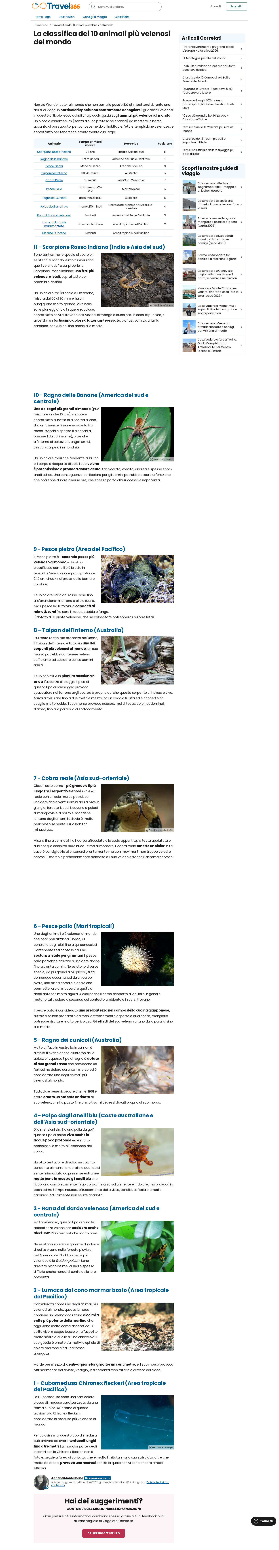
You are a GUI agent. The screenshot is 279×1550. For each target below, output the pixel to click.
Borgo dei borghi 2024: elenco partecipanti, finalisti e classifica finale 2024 (208, 104)
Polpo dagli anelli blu (54, 206)
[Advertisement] (104, 76)
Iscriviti (236, 6)
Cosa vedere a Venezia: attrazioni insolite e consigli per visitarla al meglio (208, 327)
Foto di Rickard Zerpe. (162, 1447)
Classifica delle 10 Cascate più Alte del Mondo (208, 129)
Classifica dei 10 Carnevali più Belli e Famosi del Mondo (206, 79)
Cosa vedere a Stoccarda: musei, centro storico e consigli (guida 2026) (208, 239)
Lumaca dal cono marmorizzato (54, 224)
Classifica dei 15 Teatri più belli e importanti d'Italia (204, 141)
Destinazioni (66, 17)
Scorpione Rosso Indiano (54, 152)
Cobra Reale (54, 180)
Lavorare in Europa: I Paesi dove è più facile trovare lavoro (207, 91)
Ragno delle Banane (54, 159)
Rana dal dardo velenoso (54, 215)
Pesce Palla (54, 189)
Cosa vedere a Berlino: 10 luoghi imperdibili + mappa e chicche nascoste (209, 187)
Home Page (43, 17)
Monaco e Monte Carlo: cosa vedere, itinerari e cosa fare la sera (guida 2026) (210, 292)
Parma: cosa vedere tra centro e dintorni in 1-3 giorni (209, 257)
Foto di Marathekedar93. (161, 830)
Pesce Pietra (54, 166)
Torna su (266, 1521)
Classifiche (122, 17)
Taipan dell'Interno (54, 173)
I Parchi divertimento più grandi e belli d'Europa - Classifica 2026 (208, 49)
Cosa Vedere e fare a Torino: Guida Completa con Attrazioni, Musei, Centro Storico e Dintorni (210, 345)
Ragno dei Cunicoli (54, 198)
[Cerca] (93, 6)
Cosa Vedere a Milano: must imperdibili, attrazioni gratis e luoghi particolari (210, 309)
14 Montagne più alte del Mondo (204, 58)
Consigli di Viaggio (95, 17)
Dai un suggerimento (104, 1533)
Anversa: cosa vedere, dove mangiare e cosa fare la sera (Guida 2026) (210, 222)
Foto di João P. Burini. (163, 459)
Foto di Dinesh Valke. (163, 305)
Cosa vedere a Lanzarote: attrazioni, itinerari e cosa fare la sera (210, 204)
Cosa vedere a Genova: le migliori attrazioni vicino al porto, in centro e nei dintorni (210, 274)
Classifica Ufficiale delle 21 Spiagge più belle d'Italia (208, 152)
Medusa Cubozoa (54, 233)
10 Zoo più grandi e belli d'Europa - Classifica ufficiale (206, 117)
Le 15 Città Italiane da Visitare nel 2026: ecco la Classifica (209, 68)
